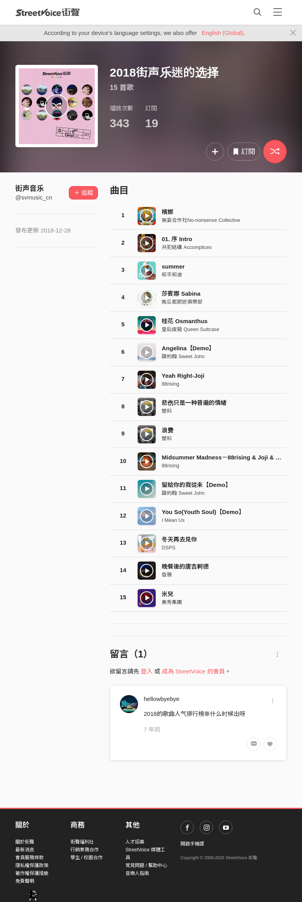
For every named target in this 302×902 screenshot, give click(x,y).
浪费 (167, 430)
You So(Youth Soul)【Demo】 (203, 512)
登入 (147, 671)
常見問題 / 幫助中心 (146, 865)
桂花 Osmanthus (185, 321)
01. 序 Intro (177, 239)
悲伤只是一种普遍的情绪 (194, 402)
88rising (170, 384)
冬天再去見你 (179, 539)
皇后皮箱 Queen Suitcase (190, 329)
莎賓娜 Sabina (181, 293)
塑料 (167, 411)
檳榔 (167, 212)
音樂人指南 (137, 873)
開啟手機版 (192, 844)
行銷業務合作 (84, 850)
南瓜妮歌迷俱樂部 (182, 302)
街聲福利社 (82, 842)
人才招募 (134, 842)
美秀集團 (172, 602)
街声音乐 (29, 188)
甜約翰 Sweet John (183, 356)
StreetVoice (47, 12)
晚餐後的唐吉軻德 (185, 566)
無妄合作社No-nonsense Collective (201, 220)
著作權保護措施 (31, 873)
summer (173, 266)
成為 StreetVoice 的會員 (193, 671)
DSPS (168, 548)
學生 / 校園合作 (86, 857)
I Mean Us (173, 520)
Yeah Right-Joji (183, 375)
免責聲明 (24, 881)
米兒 (167, 594)
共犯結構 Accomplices (187, 247)
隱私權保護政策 (31, 865)
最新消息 (24, 850)
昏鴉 (167, 575)
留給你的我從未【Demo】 (196, 484)
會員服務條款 (29, 857)
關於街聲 (24, 842)
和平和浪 (172, 275)
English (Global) (223, 32)
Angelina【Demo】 (188, 348)
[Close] (293, 33)
